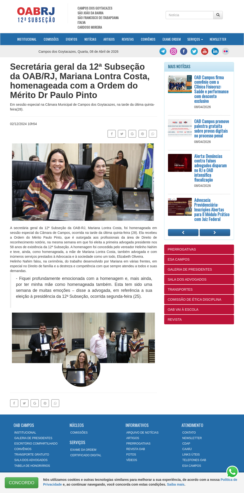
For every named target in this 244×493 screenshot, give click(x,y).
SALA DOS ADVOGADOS (187, 279)
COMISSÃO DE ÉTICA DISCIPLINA (194, 299)
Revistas (128, 39)
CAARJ (187, 449)
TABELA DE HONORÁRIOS (32, 465)
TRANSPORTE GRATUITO (31, 454)
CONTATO (189, 432)
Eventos (71, 39)
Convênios (148, 39)
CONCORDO (21, 482)
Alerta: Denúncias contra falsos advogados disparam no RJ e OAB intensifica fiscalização (210, 168)
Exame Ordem (172, 39)
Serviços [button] (195, 39)
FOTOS (131, 454)
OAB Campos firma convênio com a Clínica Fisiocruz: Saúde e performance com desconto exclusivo (211, 89)
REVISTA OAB (135, 449)
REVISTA (175, 319)
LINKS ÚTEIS (191, 454)
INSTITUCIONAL (25, 432)
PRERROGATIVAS (182, 249)
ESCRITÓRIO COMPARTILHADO (36, 443)
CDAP (186, 443)
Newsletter (218, 39)
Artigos (109, 39)
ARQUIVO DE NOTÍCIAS (142, 432)
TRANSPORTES (180, 289)
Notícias (90, 39)
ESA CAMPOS (179, 259)
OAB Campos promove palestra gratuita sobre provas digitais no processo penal (211, 128)
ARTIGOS (132, 438)
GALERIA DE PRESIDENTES (190, 269)
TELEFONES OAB (194, 460)
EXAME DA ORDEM (83, 449)
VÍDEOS (131, 460)
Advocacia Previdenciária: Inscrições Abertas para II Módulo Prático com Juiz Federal (211, 209)
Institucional (28, 39)
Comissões (51, 39)
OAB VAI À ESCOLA (183, 309)
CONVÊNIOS (22, 449)
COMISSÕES (79, 432)
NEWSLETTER (192, 438)
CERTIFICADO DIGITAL (85, 455)
